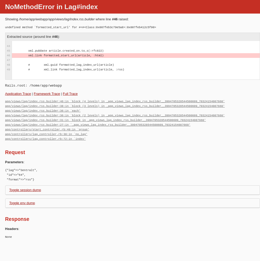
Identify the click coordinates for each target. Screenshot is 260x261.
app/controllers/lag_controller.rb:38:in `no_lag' (46, 134)
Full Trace (70, 94)
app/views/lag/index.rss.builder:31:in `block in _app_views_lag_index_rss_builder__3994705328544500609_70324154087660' (105, 120)
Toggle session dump (25, 190)
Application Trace (18, 94)
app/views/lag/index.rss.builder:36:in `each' (43, 111)
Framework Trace (47, 94)
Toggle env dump (22, 203)
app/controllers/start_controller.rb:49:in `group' (47, 129)
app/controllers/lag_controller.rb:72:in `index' (45, 139)
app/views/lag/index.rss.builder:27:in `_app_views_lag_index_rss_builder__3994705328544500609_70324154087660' (98, 125)
